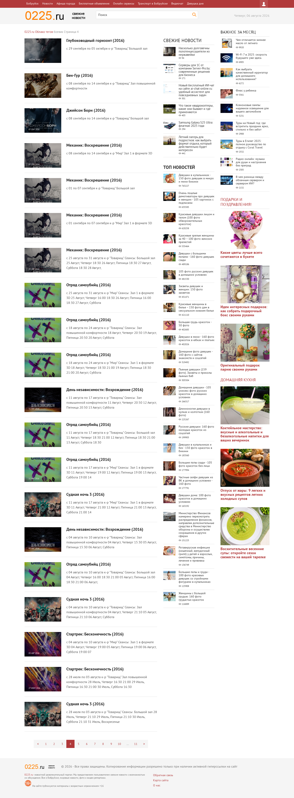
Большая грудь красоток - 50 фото (195, 324)
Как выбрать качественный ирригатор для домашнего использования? (252, 74)
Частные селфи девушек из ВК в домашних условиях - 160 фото (196, 481)
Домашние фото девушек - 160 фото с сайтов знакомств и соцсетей (196, 355)
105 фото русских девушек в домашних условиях (196, 273)
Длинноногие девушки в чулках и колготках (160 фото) (194, 412)
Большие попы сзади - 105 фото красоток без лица (195, 464)
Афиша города (66, 4)
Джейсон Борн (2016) (86, 110)
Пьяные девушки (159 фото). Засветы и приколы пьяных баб (195, 373)
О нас (156, 785)
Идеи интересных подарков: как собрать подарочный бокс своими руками (243, 311)
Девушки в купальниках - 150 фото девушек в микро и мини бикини (196, 179)
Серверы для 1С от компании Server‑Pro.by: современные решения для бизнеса (194, 70)
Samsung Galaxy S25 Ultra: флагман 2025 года (196, 124)
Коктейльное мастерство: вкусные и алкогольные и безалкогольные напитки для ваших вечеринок (244, 434)
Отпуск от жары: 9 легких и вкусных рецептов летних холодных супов (242, 494)
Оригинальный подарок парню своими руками (240, 367)
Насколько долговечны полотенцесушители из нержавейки (194, 52)
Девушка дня (195, 4)
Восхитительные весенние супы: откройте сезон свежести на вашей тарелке (243, 553)
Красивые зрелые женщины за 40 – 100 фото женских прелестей (196, 239)
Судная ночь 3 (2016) (85, 494)
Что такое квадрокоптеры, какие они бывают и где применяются (196, 109)
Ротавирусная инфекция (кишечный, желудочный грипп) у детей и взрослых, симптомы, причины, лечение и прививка (195, 554)
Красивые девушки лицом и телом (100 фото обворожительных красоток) (196, 219)
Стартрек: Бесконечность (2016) (95, 634)
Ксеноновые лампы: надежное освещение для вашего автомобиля (252, 109)
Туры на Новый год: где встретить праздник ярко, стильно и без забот (252, 126)
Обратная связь (163, 775)
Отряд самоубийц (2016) (88, 285)
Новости (47, 4)
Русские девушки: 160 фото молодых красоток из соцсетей (196, 430)
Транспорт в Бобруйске (153, 4)
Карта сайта (160, 780)
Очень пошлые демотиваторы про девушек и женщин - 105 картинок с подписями (196, 198)
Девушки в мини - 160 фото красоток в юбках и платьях (196, 338)
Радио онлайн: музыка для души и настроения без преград (251, 162)
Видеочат (177, 4)
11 (135, 744)
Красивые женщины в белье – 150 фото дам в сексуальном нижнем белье (196, 308)
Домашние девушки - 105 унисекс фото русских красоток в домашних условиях (195, 392)
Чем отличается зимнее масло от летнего (251, 41)
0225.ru (28, 775)
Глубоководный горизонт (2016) (95, 40)
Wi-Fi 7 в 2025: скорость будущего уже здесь (251, 56)
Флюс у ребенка (246, 91)
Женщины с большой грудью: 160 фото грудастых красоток (192, 597)
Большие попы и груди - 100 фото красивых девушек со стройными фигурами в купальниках (194, 577)
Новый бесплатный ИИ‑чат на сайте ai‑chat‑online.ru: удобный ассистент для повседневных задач (196, 90)
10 (119, 744)
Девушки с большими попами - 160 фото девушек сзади (196, 257)
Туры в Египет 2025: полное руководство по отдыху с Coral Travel (251, 144)
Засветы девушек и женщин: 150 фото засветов (191, 290)
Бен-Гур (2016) (79, 75)
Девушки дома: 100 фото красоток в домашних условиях (195, 499)
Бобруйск (32, 4)
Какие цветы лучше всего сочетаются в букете (241, 255)
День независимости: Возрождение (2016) (104, 390)
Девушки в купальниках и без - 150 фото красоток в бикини (195, 448)
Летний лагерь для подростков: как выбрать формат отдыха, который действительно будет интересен (195, 143)
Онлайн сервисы (123, 4)
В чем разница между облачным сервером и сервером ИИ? (250, 180)
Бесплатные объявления (94, 4)
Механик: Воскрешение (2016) (94, 145)
